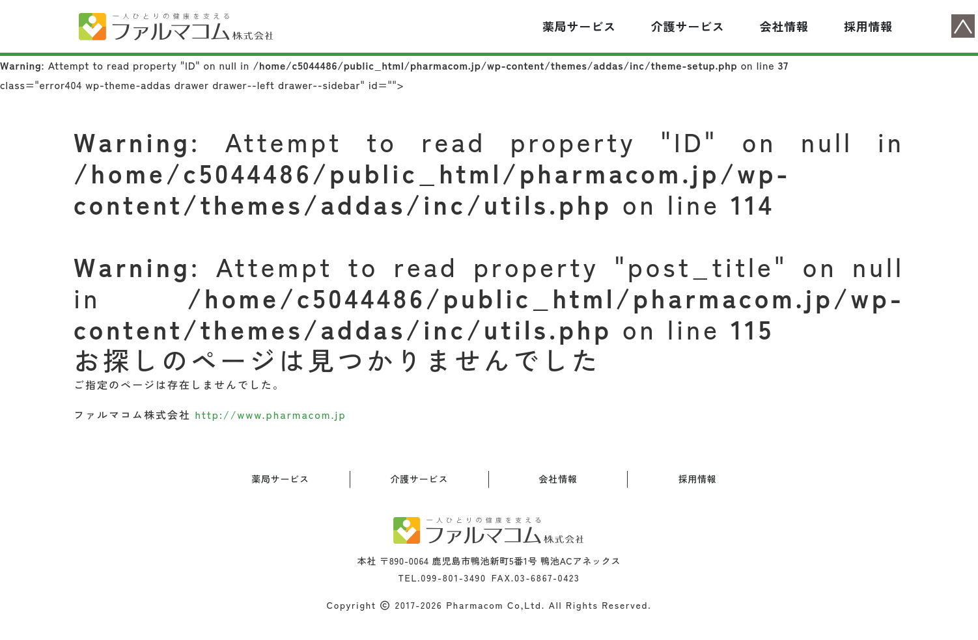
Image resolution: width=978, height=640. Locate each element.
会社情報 (784, 26)
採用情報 (868, 26)
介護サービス (688, 26)
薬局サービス (579, 26)
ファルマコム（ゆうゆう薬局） (176, 26)
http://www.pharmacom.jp (270, 414)
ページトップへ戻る (963, 26)
